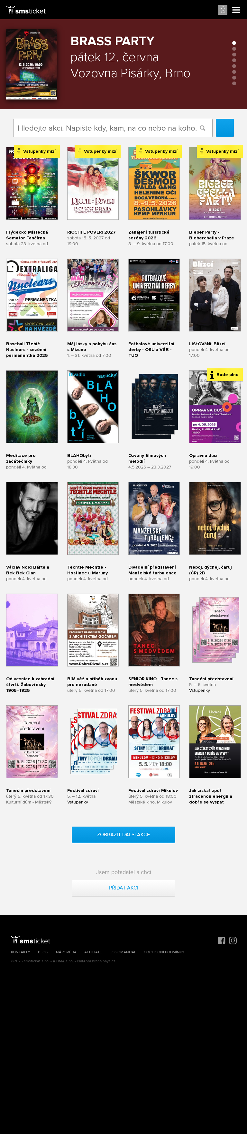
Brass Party (112, 41)
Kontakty (20, 952)
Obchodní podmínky (164, 952)
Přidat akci (123, 888)
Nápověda (66, 952)
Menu (236, 10)
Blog (43, 952)
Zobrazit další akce (123, 834)
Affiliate (93, 952)
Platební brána (89, 961)
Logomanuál (123, 952)
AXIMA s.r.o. (63, 961)
